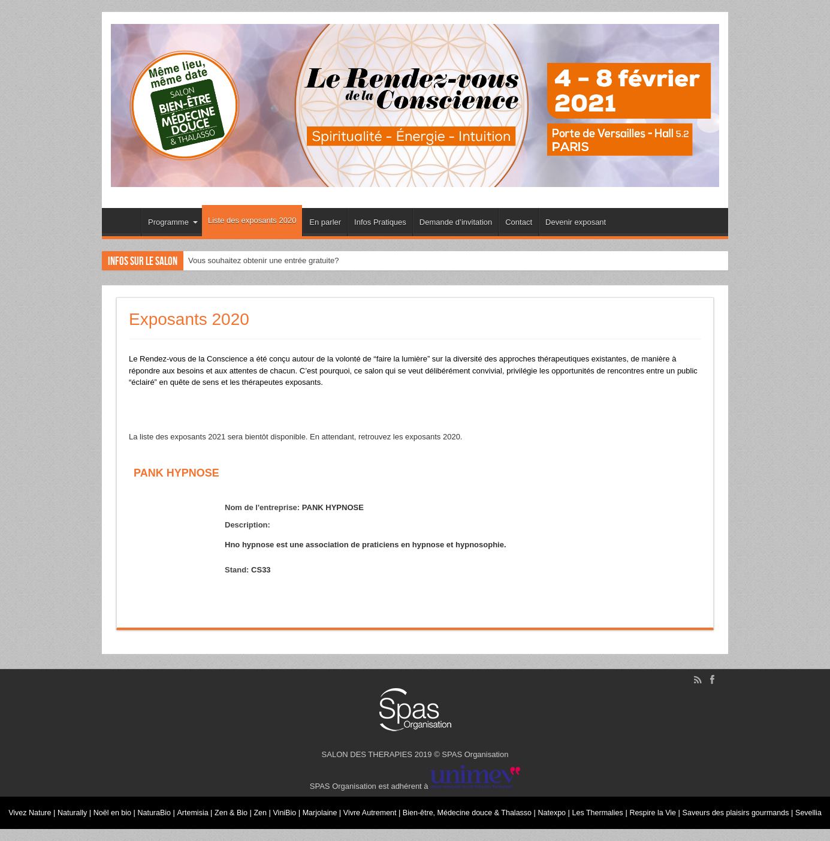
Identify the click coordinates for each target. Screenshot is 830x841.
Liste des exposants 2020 (252, 220)
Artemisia (200, 808)
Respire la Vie (676, 808)
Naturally (75, 808)
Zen (269, 808)
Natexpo (572, 808)
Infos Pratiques (380, 222)
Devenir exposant (575, 222)
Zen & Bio (240, 808)
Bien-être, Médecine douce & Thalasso (483, 808)
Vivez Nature (31, 808)
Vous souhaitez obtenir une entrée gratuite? (263, 260)
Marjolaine (331, 808)
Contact (518, 222)
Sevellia (415, 829)
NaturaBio (160, 808)
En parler (325, 222)
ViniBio (295, 808)
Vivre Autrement (383, 808)
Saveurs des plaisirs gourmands (762, 808)
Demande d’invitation (455, 222)
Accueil (124, 223)
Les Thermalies (618, 808)
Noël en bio (117, 808)
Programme (173, 222)
